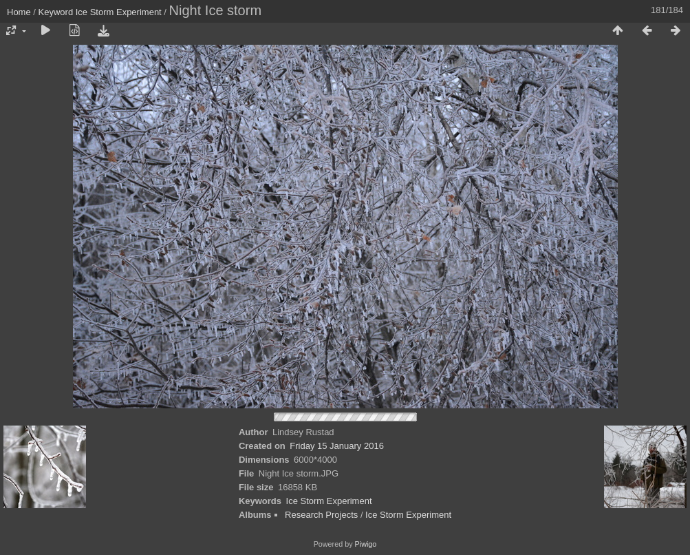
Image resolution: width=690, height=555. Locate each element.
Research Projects (321, 515)
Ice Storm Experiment (119, 12)
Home (19, 12)
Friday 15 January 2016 (337, 446)
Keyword (56, 12)
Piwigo (366, 544)
